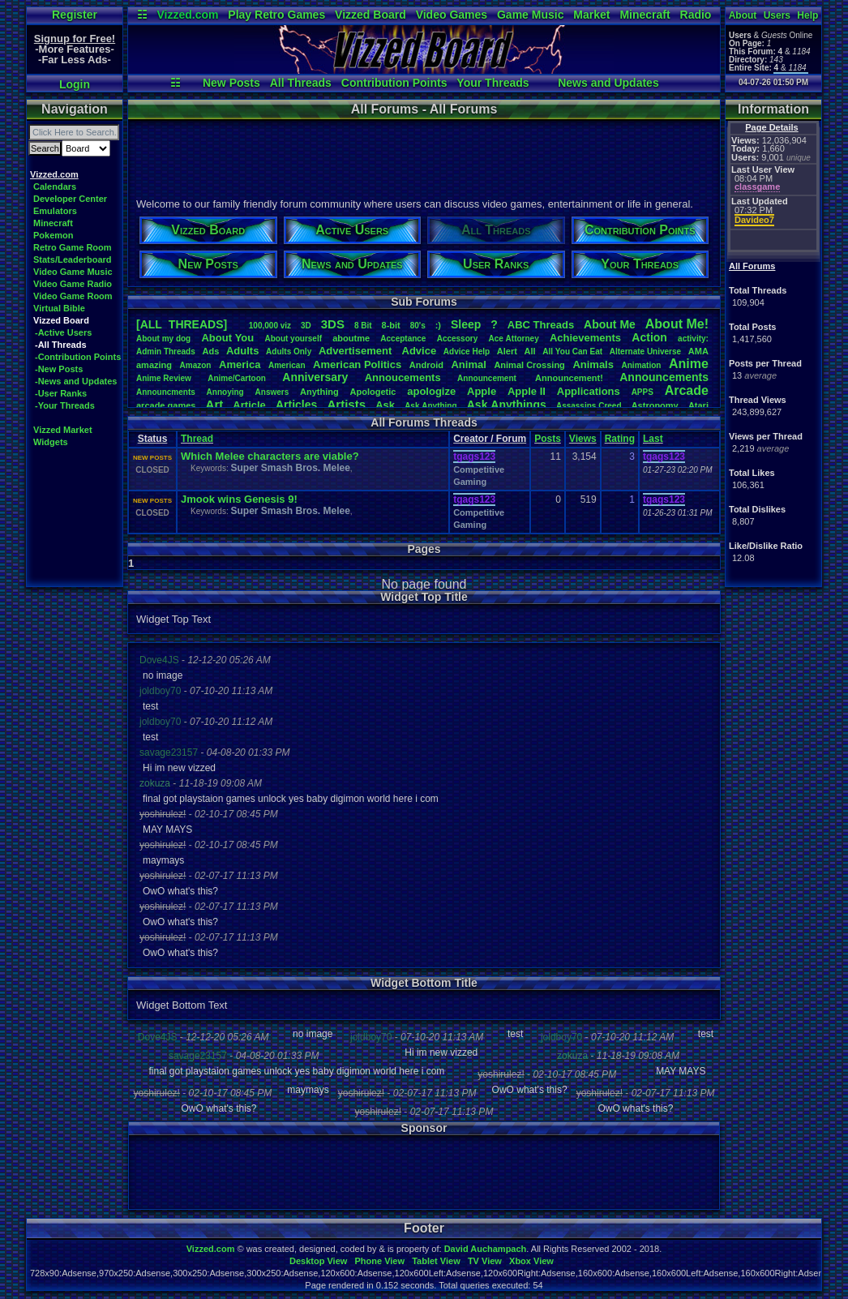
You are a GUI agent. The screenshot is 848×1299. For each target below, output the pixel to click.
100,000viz (270, 325)
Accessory (457, 338)
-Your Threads (65, 405)
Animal (468, 364)
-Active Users (63, 332)
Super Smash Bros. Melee (289, 468)
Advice (419, 351)
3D (306, 325)
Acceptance (403, 338)
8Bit (363, 325)
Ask (385, 405)
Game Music (530, 14)
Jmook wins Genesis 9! (239, 499)
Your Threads (492, 82)
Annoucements (403, 377)
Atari (698, 405)
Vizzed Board (370, 14)
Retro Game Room (72, 247)
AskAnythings (506, 404)
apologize (431, 391)
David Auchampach (485, 1249)
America (239, 364)
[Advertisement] (423, 156)
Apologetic (373, 392)
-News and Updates (76, 381)
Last (653, 438)
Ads (210, 351)
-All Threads (61, 344)
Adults (242, 351)
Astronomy (655, 405)
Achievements (585, 338)
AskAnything (430, 405)
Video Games (451, 14)
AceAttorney (513, 338)
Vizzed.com (187, 14)
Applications (588, 391)
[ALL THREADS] (181, 324)
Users (777, 15)
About (743, 15)
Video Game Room (73, 296)
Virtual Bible (59, 308)
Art (215, 404)
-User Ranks (61, 393)
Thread (197, 438)
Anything (319, 392)
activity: (693, 338)
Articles (296, 404)
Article (249, 405)
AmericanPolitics (357, 364)
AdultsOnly (288, 351)
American (287, 365)
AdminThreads (165, 351)
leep (466, 324)
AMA (698, 351)
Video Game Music (73, 272)
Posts (547, 438)
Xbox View (531, 1261)
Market (591, 14)
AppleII (527, 391)
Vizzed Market (62, 430)
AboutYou (227, 338)
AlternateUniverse (645, 351)
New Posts (231, 82)
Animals (593, 364)
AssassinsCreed (589, 405)
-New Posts (59, 369)
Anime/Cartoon (237, 378)
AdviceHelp (466, 351)
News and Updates (608, 82)
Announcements (664, 377)
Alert (507, 351)
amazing (154, 365)
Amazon (196, 365)
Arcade (687, 390)
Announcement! (569, 378)
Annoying (225, 392)
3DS (333, 324)
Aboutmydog (163, 338)
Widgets (50, 442)
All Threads (301, 82)
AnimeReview (163, 378)
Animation (642, 365)
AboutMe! (677, 324)
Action (649, 337)
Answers (272, 392)
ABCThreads (541, 325)
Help (807, 15)
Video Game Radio (72, 284)
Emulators (55, 211)
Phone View (379, 1261)
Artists (346, 404)
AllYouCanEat (572, 351)
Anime (689, 364)
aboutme (351, 338)
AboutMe (610, 324)
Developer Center (70, 199)
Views (583, 438)
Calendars (54, 186)
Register (74, 14)
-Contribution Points (78, 357)
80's (418, 325)
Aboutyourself (293, 338)
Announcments (165, 392)
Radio (696, 14)
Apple (481, 391)
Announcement (488, 378)
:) (438, 325)
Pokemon (53, 235)
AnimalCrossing (529, 365)
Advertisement (357, 351)
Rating (620, 438)
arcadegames (165, 405)
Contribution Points (394, 82)
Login (74, 84)
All (530, 351)
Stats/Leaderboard (72, 259)
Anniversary (315, 377)
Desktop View (318, 1261)
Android (426, 365)
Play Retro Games (276, 14)
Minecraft (644, 14)
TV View (485, 1261)
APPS (642, 392)
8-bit (391, 325)
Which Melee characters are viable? (270, 456)
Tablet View (436, 1261)
